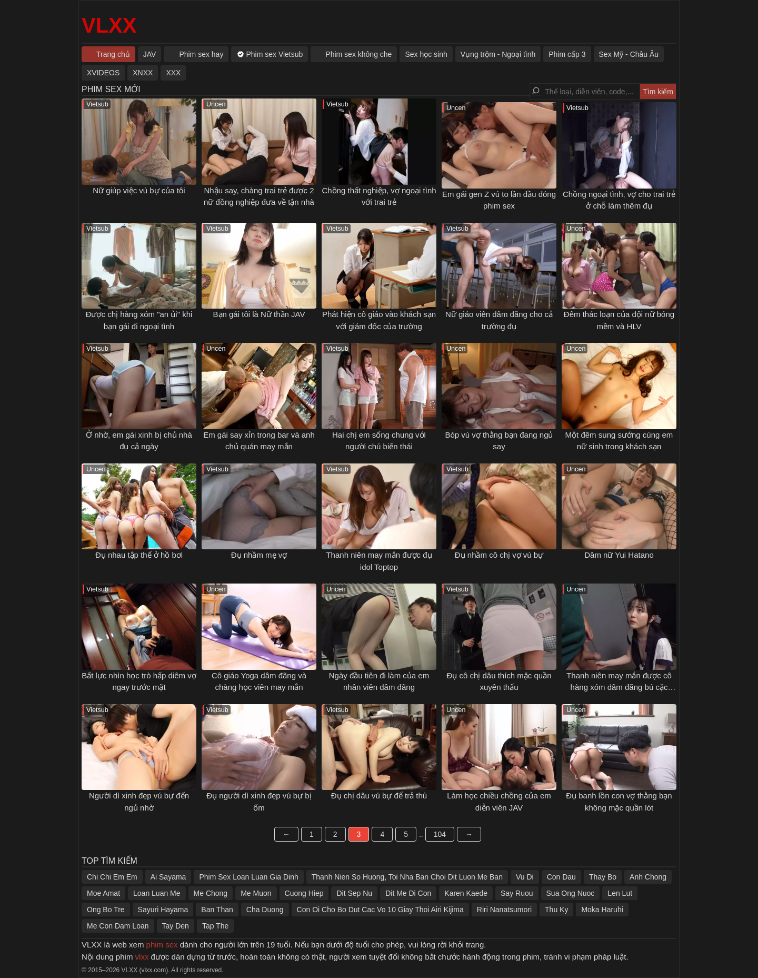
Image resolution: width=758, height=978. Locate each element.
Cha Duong (265, 909)
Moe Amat (103, 893)
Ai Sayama (168, 877)
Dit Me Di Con (408, 893)
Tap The (215, 926)
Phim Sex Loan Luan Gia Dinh (248, 877)
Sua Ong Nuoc (570, 893)
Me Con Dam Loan (118, 926)
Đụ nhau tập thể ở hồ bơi (139, 554)
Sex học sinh (426, 54)
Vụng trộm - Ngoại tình (498, 54)
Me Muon (256, 893)
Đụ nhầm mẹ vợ (259, 554)
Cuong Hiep (304, 893)
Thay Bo (602, 877)
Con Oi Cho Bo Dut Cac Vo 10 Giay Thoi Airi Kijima (380, 909)
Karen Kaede (465, 893)
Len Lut (619, 893)
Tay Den (175, 926)
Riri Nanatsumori (504, 909)
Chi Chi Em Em (112, 877)
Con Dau (561, 877)
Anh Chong (648, 877)
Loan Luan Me (157, 893)
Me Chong (211, 893)
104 (440, 834)
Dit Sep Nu (354, 893)
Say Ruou (517, 893)
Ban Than (217, 909)
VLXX (109, 25)
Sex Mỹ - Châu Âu (629, 54)
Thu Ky (556, 909)
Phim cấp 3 (566, 54)
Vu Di (525, 877)
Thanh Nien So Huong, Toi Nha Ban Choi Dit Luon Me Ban (407, 877)
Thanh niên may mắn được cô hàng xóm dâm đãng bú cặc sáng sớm (619, 687)
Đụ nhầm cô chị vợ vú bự (499, 554)
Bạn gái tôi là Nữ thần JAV (259, 314)
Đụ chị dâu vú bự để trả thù (379, 795)
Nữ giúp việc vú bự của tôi (139, 190)
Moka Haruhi (602, 909)
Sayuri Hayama (163, 909)
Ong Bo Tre (106, 909)
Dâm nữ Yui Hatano (618, 554)
